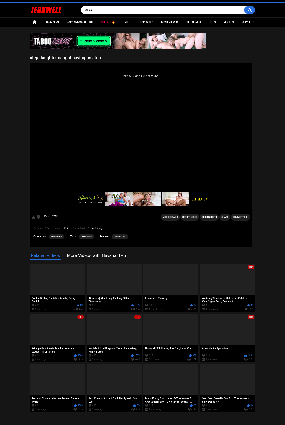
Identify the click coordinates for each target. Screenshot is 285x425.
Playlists (248, 22)
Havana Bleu (119, 236)
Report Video (189, 217)
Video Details (170, 217)
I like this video (33, 217)
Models (229, 22)
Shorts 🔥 (108, 22)
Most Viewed (169, 22)
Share (224, 217)
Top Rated (146, 22)
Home (34, 22)
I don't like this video (38, 217)
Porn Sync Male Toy (80, 22)
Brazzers (52, 22)
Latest (127, 22)
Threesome (56, 236)
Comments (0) (240, 217)
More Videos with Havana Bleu (96, 255)
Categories (193, 22)
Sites (212, 22)
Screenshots (209, 217)
